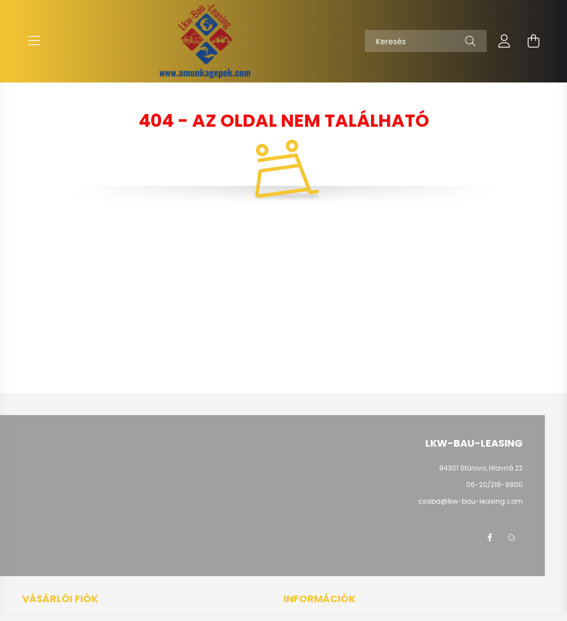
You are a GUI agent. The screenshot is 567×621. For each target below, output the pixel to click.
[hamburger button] (34, 41)
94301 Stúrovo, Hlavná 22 (481, 468)
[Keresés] (426, 41)
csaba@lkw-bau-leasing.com (470, 501)
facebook (489, 537)
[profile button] (504, 41)
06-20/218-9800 (494, 484)
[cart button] (533, 41)
